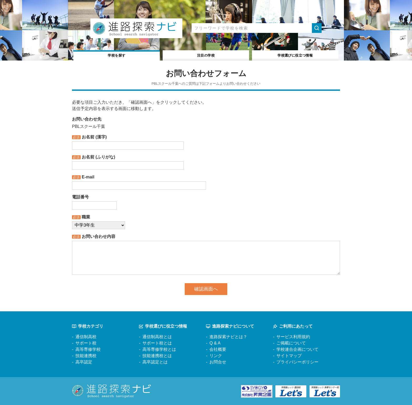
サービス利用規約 (293, 336)
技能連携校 (85, 355)
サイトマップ (289, 355)
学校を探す (116, 55)
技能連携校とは (157, 355)
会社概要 (217, 349)
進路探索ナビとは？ (228, 336)
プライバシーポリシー (297, 362)
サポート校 (85, 343)
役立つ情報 (295, 55)
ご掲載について (291, 343)
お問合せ (217, 362)
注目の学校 (206, 55)
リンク (215, 355)
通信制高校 (85, 336)
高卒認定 (83, 362)
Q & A (214, 343)
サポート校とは (157, 343)
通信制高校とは (157, 336)
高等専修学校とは (159, 349)
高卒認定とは (155, 362)
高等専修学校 (88, 349)
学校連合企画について (297, 349)
